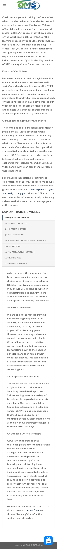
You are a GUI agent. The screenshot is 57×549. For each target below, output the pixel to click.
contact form (32, 510)
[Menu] (4, 5)
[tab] (28, 217)
